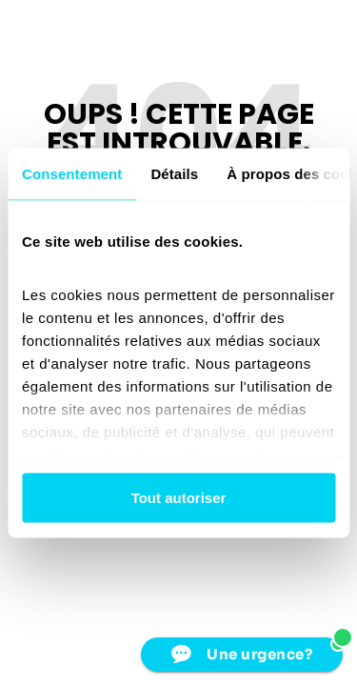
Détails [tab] (174, 174)
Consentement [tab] (72, 174)
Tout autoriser (179, 498)
